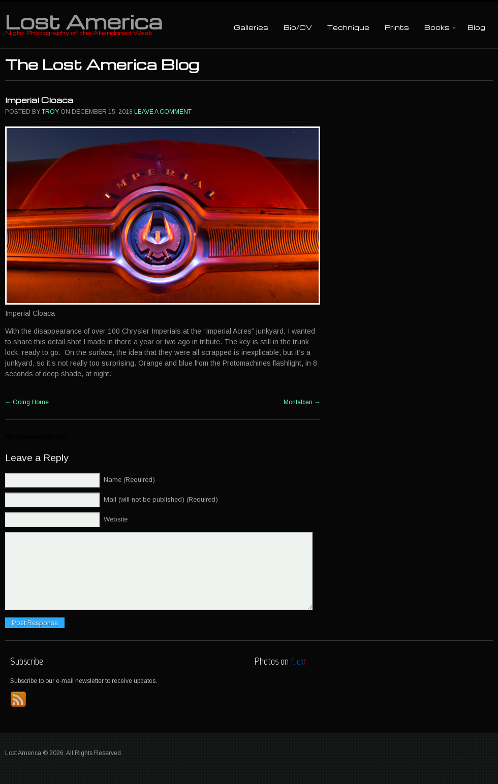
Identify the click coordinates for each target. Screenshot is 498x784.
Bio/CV (298, 27)
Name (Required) (129, 479)
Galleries (251, 27)
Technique (348, 27)
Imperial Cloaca (39, 100)
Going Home (27, 402)
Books (437, 28)
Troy (50, 111)
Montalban (302, 402)
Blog (476, 27)
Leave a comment (163, 111)
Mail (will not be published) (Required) (161, 499)
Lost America (83, 21)
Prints (397, 27)
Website (116, 519)
